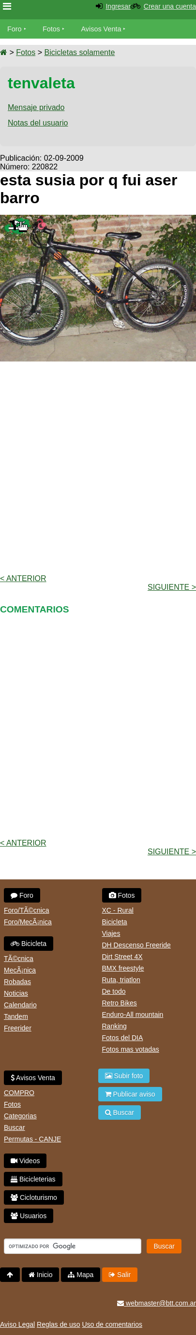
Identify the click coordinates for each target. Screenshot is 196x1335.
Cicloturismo (34, 1197)
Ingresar (118, 6)
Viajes (111, 933)
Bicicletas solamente (79, 52)
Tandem (16, 1016)
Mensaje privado (36, 107)
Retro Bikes (119, 1003)
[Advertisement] (98, 467)
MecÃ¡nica (20, 970)
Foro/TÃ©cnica (26, 910)
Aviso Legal (17, 1324)
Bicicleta (28, 943)
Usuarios (28, 1216)
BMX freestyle (123, 968)
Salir (120, 1275)
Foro (14, 29)
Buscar (14, 1127)
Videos (25, 1161)
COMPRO (19, 1093)
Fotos (51, 29)
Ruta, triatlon (121, 980)
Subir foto (124, 1076)
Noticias (16, 993)
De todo (114, 991)
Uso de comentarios (112, 1324)
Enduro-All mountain (133, 1014)
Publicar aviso (130, 1094)
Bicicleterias (33, 1179)
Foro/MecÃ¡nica (28, 922)
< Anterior (23, 578)
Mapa (80, 1275)
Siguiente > (172, 587)
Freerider (17, 1028)
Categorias (20, 1116)
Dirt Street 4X (122, 956)
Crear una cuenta (170, 6)
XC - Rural (118, 910)
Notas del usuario (38, 123)
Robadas (17, 982)
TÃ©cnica (18, 958)
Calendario (20, 1005)
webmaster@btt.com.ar (156, 1303)
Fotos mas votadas (130, 1049)
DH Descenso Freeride (136, 945)
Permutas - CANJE (32, 1139)
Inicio (41, 1275)
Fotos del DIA (122, 1038)
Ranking (114, 1026)
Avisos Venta (101, 29)
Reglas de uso (58, 1324)
